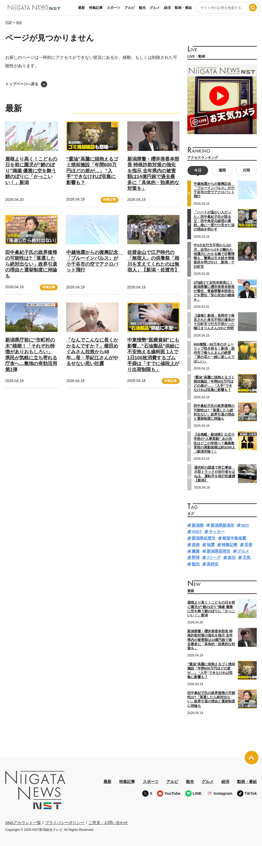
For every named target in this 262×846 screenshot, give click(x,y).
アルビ (129, 8)
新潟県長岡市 (218, 551)
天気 (246, 557)
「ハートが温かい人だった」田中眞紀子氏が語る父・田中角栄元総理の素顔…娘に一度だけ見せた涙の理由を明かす (214, 220)
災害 (248, 544)
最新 (81, 8)
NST (245, 525)
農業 (196, 551)
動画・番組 (183, 8)
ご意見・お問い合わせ (108, 822)
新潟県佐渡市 (203, 538)
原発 (196, 544)
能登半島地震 (234, 538)
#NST (197, 531)
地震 (211, 544)
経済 (167, 8)
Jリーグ (214, 557)
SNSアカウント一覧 (23, 822)
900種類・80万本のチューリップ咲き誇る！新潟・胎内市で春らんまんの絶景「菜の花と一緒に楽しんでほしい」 (214, 352)
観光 (142, 8)
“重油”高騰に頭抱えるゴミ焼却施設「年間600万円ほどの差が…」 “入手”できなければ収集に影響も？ (92, 170)
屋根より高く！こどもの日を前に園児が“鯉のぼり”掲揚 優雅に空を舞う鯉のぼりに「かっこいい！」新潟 (31, 170)
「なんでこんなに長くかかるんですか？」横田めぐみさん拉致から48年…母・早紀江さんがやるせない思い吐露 (92, 351)
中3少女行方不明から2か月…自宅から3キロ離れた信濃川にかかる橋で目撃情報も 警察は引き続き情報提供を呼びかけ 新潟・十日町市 (214, 255)
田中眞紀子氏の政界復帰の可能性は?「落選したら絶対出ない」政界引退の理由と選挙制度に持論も (31, 264)
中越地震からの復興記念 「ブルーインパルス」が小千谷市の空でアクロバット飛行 (214, 190)
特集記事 (96, 8)
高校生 (213, 564)
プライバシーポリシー (64, 822)
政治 (232, 557)
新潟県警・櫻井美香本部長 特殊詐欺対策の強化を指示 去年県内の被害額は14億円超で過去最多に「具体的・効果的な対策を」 (211, 639)
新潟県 (198, 525)
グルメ (155, 8)
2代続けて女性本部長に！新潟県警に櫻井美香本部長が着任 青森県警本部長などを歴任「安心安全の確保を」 (214, 291)
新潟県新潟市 (222, 525)
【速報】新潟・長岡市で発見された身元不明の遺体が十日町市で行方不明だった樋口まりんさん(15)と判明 (214, 322)
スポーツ (113, 8)
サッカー (217, 531)
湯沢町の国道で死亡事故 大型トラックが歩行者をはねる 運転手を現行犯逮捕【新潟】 (214, 473)
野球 (196, 557)
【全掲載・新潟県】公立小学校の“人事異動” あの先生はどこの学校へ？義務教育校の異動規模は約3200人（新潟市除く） (214, 443)
